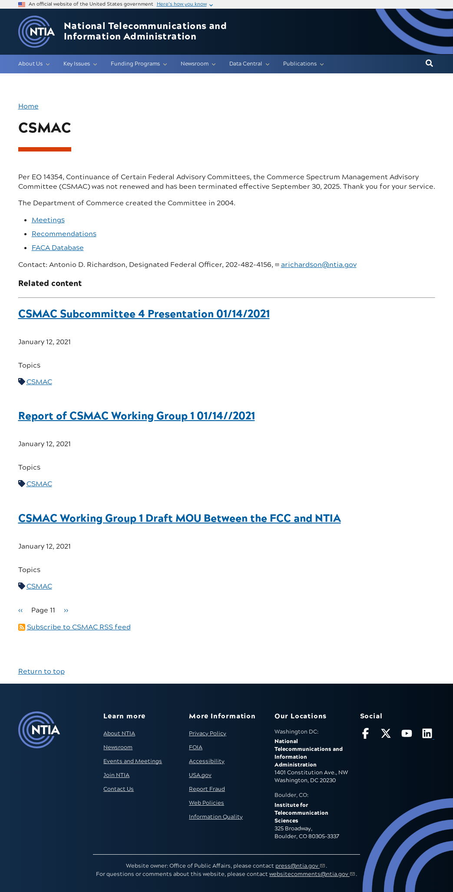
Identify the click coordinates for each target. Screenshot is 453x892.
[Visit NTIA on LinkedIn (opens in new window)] (428, 735)
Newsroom (117, 747)
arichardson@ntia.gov (319, 265)
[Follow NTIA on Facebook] (366, 735)
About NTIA (119, 733)
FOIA (195, 747)
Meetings (48, 220)
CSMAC (39, 382)
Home (28, 106)
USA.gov (200, 775)
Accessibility (207, 761)
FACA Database (58, 248)
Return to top (41, 671)
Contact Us (118, 789)
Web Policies (206, 803)
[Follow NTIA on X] (386, 735)
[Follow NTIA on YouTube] (407, 735)
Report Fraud (207, 789)
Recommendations (64, 234)
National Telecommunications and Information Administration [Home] (145, 31)
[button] (429, 64)
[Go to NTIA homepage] (36, 32)
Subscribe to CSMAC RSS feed (79, 627)
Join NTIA (116, 775)
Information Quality (216, 817)
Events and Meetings (132, 761)
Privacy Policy (207, 733)
